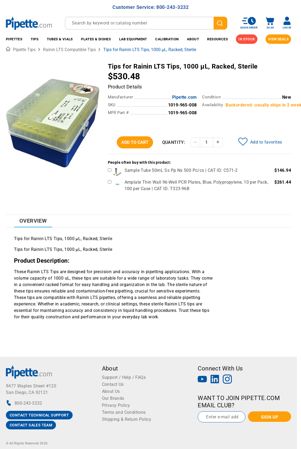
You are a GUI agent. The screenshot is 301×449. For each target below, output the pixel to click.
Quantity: (173, 142)
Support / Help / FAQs (124, 377)
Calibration (167, 39)
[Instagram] (227, 380)
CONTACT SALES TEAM (31, 425)
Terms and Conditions (124, 412)
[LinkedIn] (214, 380)
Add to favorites (260, 142)
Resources (217, 39)
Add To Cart (134, 142)
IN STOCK (246, 39)
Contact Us (113, 384)
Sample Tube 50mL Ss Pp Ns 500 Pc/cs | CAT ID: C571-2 (181, 170)
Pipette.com (184, 97)
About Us (111, 391)
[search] (220, 23)
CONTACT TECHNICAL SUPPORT (39, 415)
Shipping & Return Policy (126, 419)
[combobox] (146, 23)
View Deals (278, 39)
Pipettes (14, 39)
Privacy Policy (116, 405)
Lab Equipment (133, 39)
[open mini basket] (270, 23)
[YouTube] (202, 380)
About (193, 39)
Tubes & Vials (60, 39)
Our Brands (113, 398)
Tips (35, 39)
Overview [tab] (33, 221)
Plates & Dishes (96, 39)
